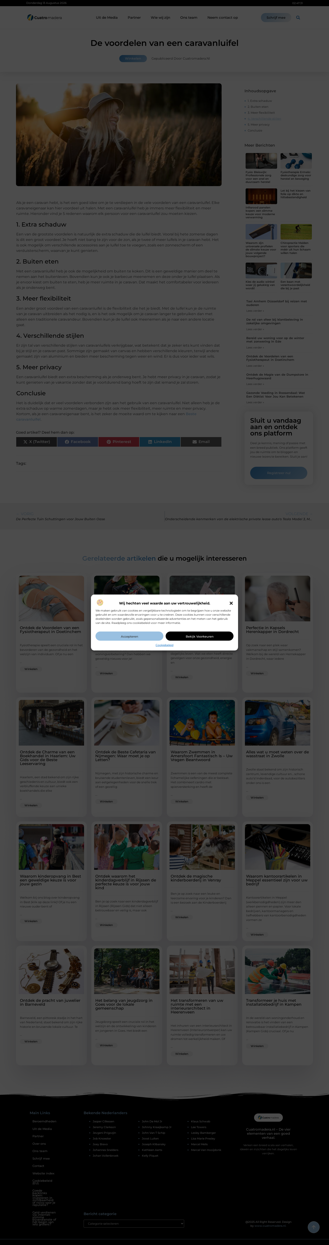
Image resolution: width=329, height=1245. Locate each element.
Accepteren (129, 636)
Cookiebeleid (164, 644)
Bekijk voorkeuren (200, 636)
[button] (231, 603)
